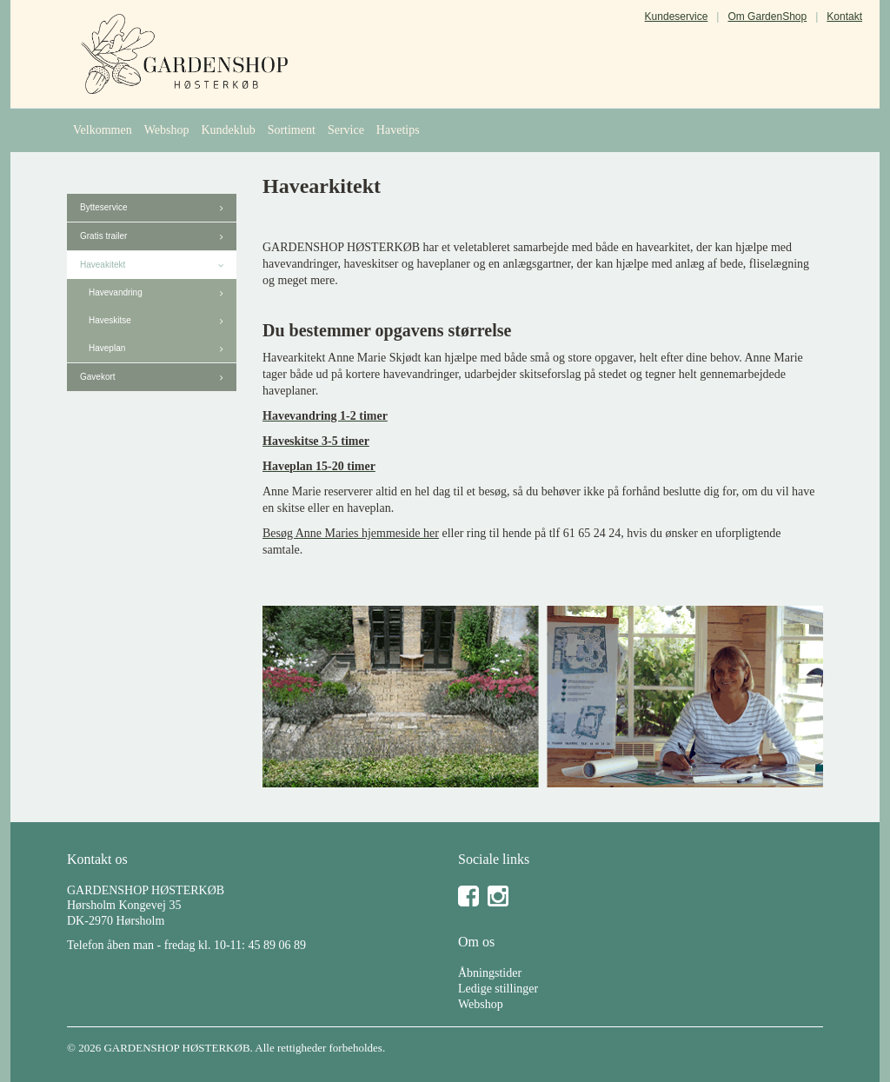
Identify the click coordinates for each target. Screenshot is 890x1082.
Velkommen (102, 129)
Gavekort (98, 377)
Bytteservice (103, 207)
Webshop (166, 129)
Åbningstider (489, 972)
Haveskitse (110, 320)
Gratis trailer (103, 236)
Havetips (398, 129)
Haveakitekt (102, 264)
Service (346, 129)
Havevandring (116, 292)
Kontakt (844, 16)
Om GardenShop (767, 16)
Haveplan (107, 348)
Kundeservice (676, 16)
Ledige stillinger (498, 988)
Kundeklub (228, 129)
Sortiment (291, 129)
